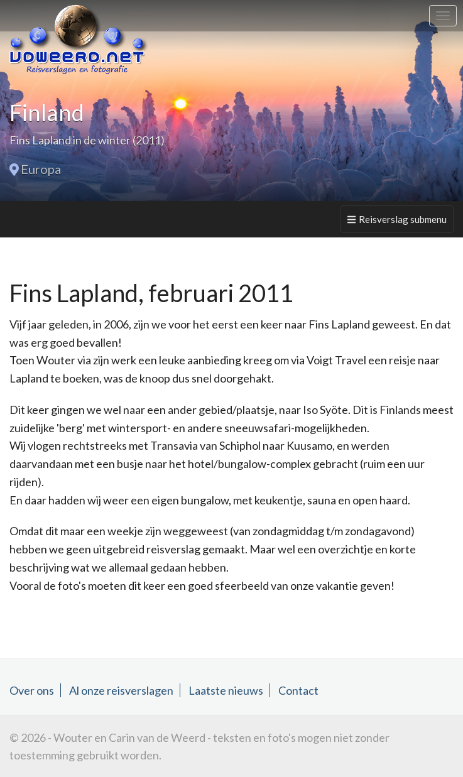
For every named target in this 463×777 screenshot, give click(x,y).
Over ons (31, 690)
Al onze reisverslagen (121, 690)
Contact (298, 690)
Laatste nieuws (225, 690)
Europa (41, 169)
